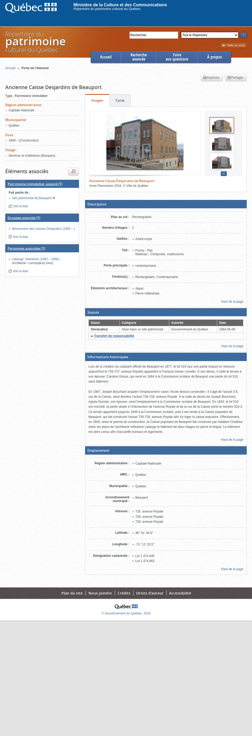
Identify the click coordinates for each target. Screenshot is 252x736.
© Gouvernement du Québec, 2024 (126, 613)
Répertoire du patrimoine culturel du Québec (107, 9)
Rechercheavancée (138, 57)
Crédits (124, 593)
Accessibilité (180, 593)
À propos (214, 56)
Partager (235, 78)
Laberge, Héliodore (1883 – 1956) (36, 259)
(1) (35, 184)
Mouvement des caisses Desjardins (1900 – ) (43, 229)
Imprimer (211, 78)
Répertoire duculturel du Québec (35, 42)
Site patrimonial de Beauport (32, 198)
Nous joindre (100, 593)
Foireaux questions (177, 57)
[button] (166, 204)
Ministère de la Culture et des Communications (120, 5)
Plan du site (72, 593)
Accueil (106, 56)
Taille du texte (233, 45)
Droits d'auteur (150, 593)
